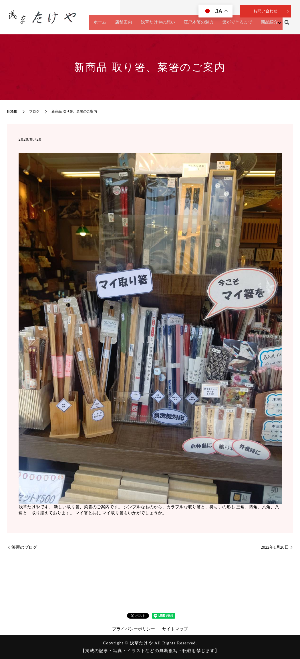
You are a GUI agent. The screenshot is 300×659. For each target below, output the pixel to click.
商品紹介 (267, 25)
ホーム (98, 25)
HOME (12, 111)
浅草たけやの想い (156, 25)
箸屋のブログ (26, 547)
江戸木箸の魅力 (197, 25)
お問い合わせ (265, 11)
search (287, 25)
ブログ (34, 111)
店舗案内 (121, 25)
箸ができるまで (235, 25)
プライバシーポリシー (133, 629)
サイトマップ (175, 629)
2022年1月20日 (275, 547)
